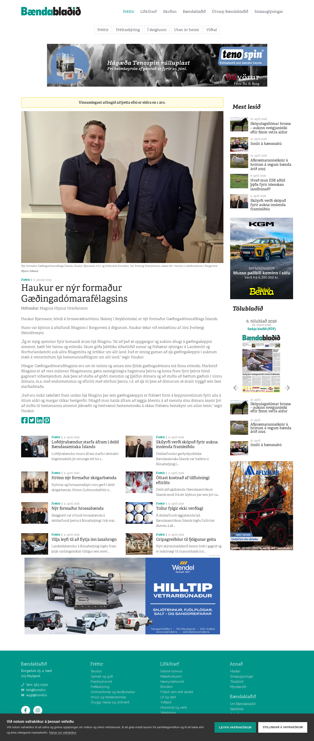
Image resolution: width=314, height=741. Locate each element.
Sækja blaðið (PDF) (261, 329)
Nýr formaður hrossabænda (77, 508)
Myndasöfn (238, 687)
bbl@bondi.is (33, 690)
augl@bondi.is (34, 695)
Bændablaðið (194, 11)
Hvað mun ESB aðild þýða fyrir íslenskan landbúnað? (267, 184)
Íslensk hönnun (171, 671)
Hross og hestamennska (108, 697)
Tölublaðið (247, 308)
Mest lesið (246, 107)
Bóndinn (166, 687)
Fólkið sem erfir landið (176, 692)
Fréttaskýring (128, 29)
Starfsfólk (236, 709)
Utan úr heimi (186, 29)
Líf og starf (168, 697)
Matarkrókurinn (171, 676)
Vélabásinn (168, 712)
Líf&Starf (148, 11)
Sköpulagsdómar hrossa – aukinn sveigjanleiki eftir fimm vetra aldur (270, 128)
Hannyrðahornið (172, 681)
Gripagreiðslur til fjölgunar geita (186, 539)
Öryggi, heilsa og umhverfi (110, 702)
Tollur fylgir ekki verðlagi (179, 508)
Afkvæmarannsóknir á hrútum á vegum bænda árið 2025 (270, 164)
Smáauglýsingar (268, 11)
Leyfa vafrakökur (235, 727)
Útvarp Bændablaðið (230, 11)
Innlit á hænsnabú (266, 143)
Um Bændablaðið (243, 704)
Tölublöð (236, 681)
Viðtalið (165, 702)
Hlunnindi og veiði (173, 707)
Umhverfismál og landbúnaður (113, 692)
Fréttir (128, 11)
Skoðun (170, 11)
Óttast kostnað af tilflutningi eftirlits (182, 480)
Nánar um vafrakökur (62, 732)
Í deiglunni (157, 29)
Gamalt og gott (102, 676)
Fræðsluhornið (101, 681)
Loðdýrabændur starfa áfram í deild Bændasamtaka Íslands (85, 444)
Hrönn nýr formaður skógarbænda (83, 478)
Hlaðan (235, 671)
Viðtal (211, 29)
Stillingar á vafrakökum (283, 727)
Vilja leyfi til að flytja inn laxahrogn (84, 539)
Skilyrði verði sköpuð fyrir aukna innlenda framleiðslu (187, 444)
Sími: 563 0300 (34, 685)
